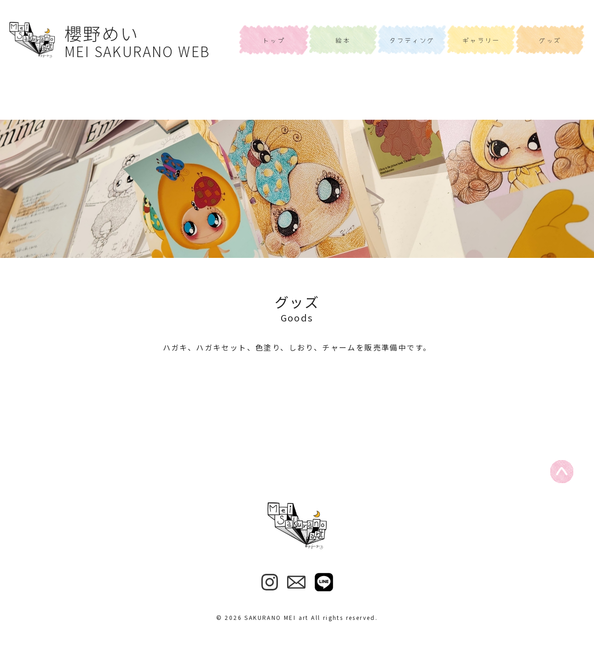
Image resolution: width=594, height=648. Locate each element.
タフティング (411, 40)
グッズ (550, 40)
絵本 (343, 40)
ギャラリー (481, 40)
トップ (274, 40)
